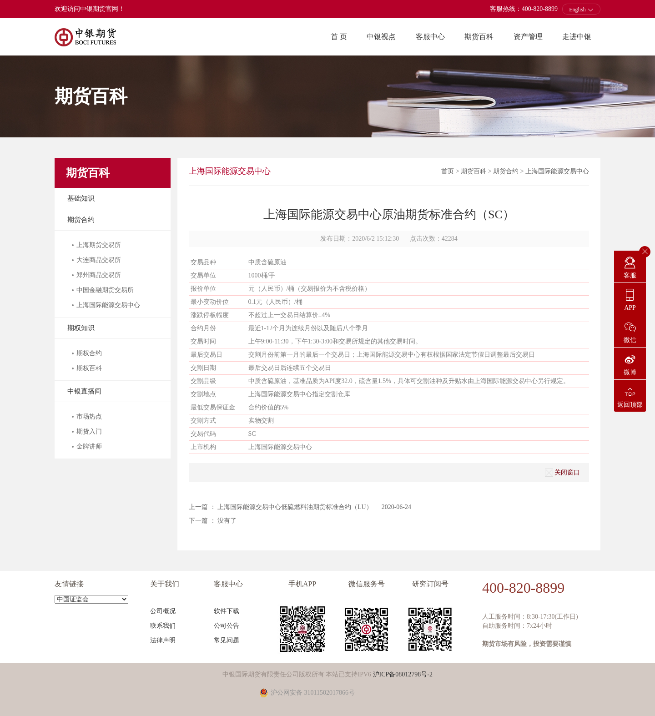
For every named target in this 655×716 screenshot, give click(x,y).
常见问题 (226, 640)
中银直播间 (84, 391)
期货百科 (479, 36)
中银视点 (381, 36)
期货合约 (81, 219)
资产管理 (528, 36)
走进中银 (576, 36)
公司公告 (226, 625)
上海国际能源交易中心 (557, 171)
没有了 (227, 520)
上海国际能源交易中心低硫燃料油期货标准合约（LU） (295, 507)
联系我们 (163, 625)
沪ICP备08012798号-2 (403, 674)
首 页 (339, 36)
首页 (447, 171)
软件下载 (226, 611)
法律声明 (163, 640)
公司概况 (163, 611)
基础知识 (81, 198)
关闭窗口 (562, 473)
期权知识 (81, 328)
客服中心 (430, 36)
